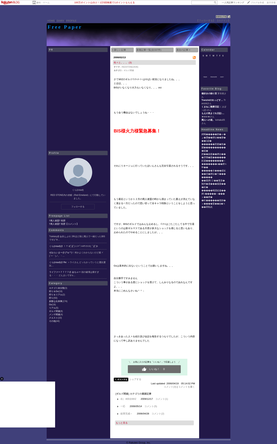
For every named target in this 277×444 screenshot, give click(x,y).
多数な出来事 (55, 301)
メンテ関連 (54, 314)
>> (233, 2)
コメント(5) (150, 406)
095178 (221, 16)
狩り (51, 298)
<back (205, 77)
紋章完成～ (126, 413)
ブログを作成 (257, 2)
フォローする (77, 206)
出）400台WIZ (128, 399)
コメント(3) (170, 386)
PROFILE (71, 20)
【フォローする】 (205, 20)
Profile (54, 153)
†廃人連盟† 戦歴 (57, 220)
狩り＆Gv (53, 291)
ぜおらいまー (55, 252)
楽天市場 (271, 2)
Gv (50, 304)
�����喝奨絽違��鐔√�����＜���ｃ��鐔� (214, 193)
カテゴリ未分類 (56, 288)
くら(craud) (55, 246)
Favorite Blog (212, 88)
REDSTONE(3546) (130, 67)
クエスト (53, 318)
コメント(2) (158, 413)
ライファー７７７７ (59, 272)
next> (222, 77)
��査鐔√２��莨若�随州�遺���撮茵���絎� (214, 183)
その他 (52, 321)
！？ (66, 246)
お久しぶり (65, 236)
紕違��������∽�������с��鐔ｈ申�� (214, 164)
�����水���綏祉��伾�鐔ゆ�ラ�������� (214, 174)
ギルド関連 (54, 311)
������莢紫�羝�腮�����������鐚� (214, 147)
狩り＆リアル (55, 294)
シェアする (135, 379)
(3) (130, 62)
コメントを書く (186, 386)
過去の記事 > (183, 49)
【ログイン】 (223, 20)
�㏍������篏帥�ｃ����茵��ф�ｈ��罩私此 (214, 203)
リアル (52, 308)
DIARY (60, 20)
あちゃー (76, 272)
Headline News (213, 129)
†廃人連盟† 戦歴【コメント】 (64, 224)
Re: (66, 262)
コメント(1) (161, 399)
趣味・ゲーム (43, 2)
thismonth (214, 77)
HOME (51, 20)
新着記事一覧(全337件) (148, 49)
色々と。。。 (121, 62)
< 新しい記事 (119, 49)
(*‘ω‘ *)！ (70, 252)
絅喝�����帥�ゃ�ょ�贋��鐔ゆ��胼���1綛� (214, 137)
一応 (122, 406)
